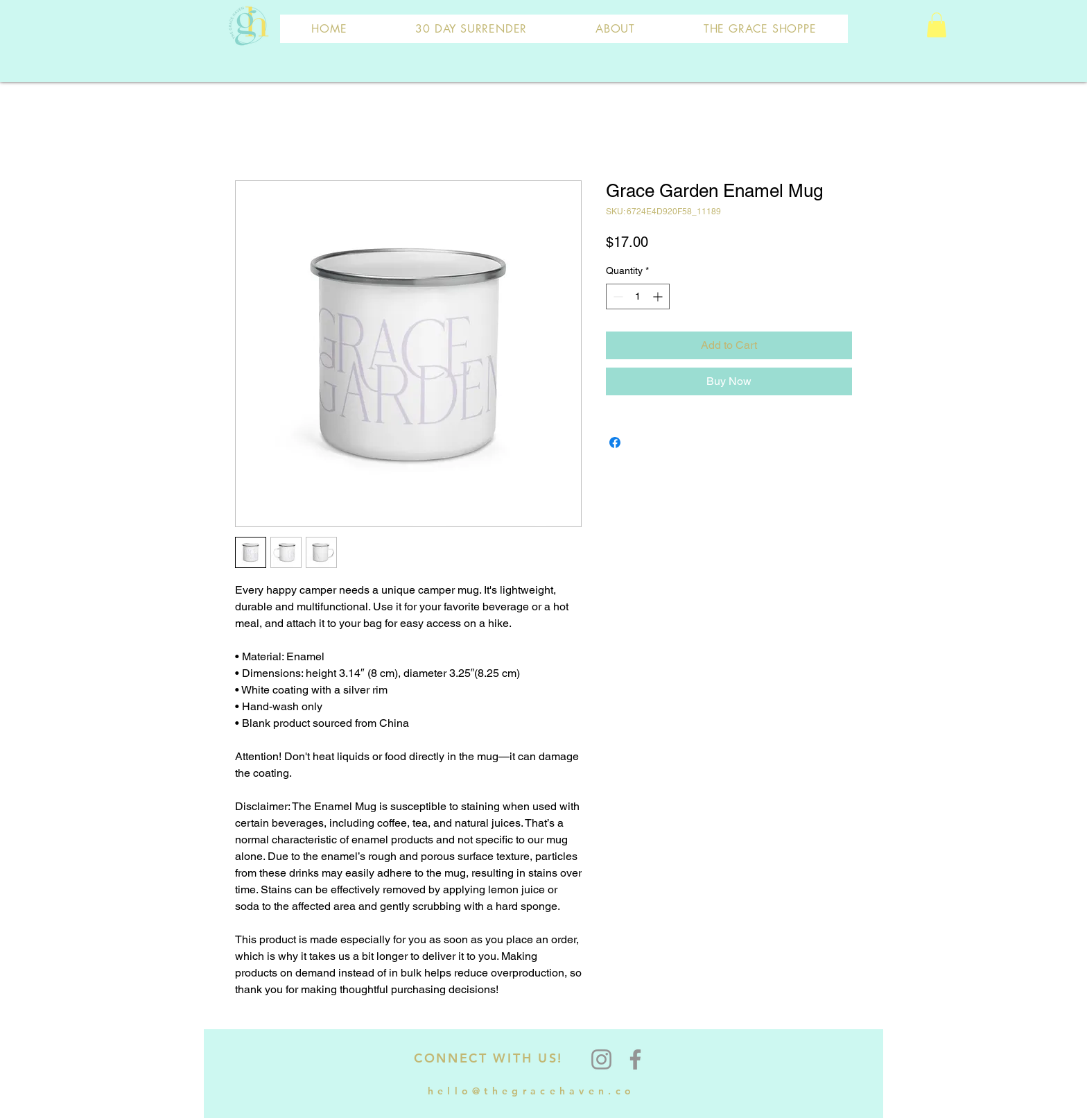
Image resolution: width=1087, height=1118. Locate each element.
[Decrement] (616, 296)
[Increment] (659, 296)
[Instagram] (601, 1059)
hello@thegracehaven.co (532, 1091)
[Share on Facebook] (615, 442)
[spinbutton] (637, 296)
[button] (936, 24)
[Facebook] (635, 1059)
